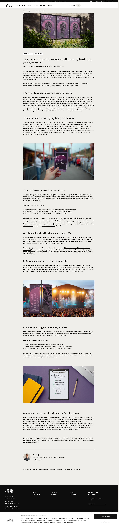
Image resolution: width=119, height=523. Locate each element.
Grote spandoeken (31, 347)
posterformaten (76, 111)
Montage (72, 500)
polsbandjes (46, 252)
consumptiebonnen (68, 271)
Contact (35, 494)
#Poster (52, 470)
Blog (29, 11)
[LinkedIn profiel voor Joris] (38, 455)
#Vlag (35, 470)
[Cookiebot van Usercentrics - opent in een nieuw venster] (10, 520)
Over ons (35, 496)
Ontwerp (72, 502)
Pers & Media (36, 502)
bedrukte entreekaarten (42, 128)
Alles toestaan (105, 507)
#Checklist (68, 470)
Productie (51, 457)
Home (24, 11)
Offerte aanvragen (56, 496)
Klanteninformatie (55, 494)
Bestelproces (54, 502)
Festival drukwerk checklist (38, 11)
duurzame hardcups (48, 226)
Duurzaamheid (73, 496)
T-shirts (43, 423)
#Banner (60, 470)
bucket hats (50, 423)
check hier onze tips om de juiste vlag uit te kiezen (39, 357)
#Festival (77, 470)
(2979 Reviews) (36, 1)
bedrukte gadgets (87, 423)
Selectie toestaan (106, 512)
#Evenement (43, 470)
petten (57, 423)
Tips (55, 457)
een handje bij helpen (40, 134)
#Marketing (27, 470)
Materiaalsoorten (74, 498)
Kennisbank (54, 500)
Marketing (61, 457)
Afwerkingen (73, 494)
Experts (34, 498)
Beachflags (29, 345)
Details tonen (87, 519)
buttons (71, 423)
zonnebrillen (64, 423)
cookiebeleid (69, 512)
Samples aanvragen (56, 498)
